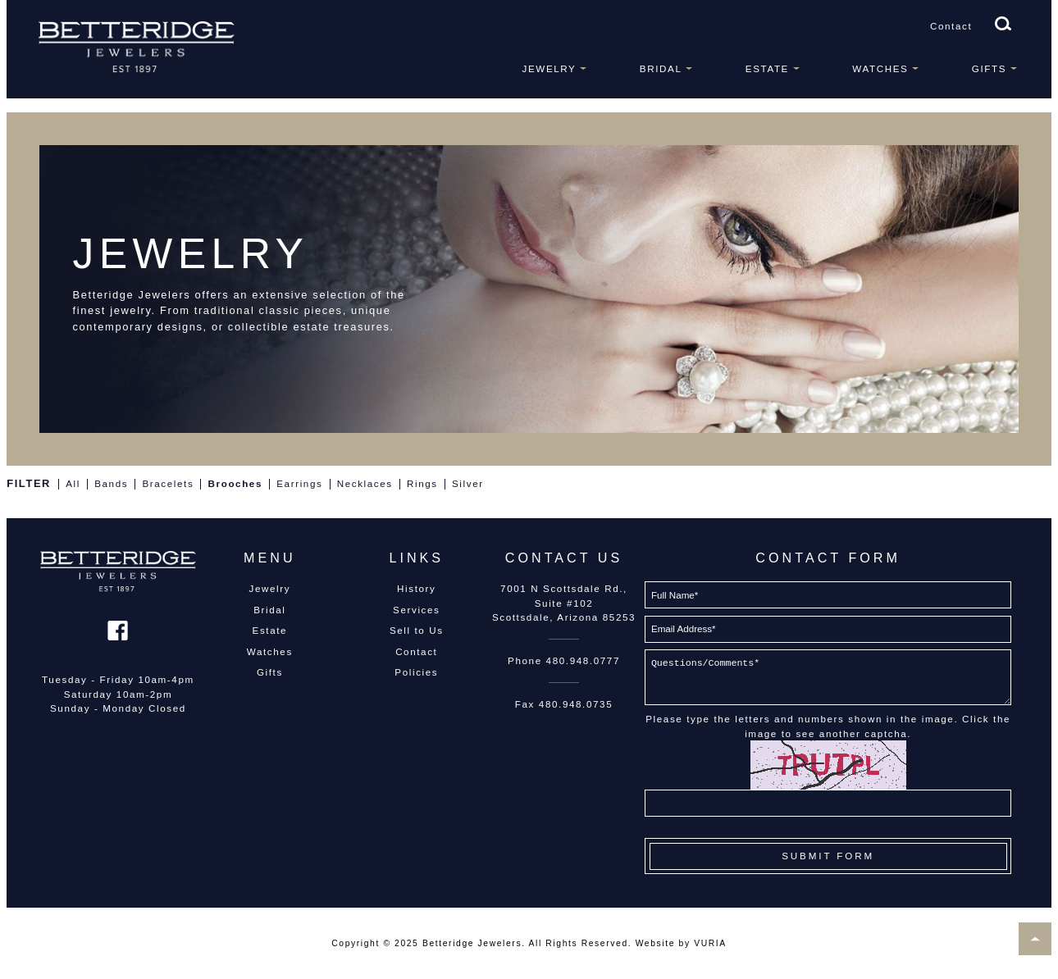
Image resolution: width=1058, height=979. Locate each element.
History (416, 588)
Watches (880, 68)
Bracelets (168, 483)
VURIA (710, 943)
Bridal (661, 68)
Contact (951, 25)
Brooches (235, 483)
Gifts (989, 68)
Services (416, 609)
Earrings (299, 483)
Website (655, 943)
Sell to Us (417, 630)
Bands (111, 483)
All (73, 483)
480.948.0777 (583, 660)
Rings (422, 483)
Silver (468, 483)
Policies (416, 672)
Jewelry (549, 68)
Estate (767, 68)
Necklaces (365, 483)
